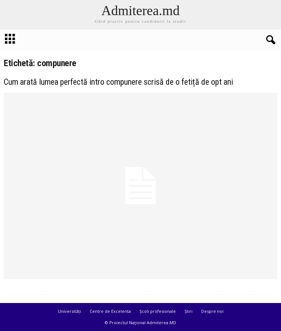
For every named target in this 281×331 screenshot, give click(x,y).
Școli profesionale (158, 311)
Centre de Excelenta (110, 311)
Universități (69, 311)
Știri (189, 311)
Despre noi (212, 311)
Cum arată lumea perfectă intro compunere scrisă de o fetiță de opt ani (118, 82)
